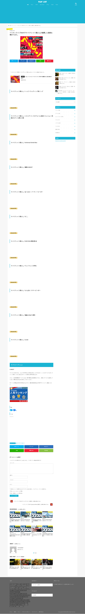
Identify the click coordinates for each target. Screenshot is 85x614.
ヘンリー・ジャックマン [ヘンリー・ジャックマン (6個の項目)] (14, 601)
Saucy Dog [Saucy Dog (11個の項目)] (21, 587)
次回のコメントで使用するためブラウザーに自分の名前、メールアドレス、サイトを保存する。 (29, 489)
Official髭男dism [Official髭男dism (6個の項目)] (12, 587)
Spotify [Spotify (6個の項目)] (25, 587)
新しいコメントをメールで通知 (16, 491)
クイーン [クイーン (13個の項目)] (18, 592)
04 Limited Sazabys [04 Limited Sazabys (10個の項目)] (13, 584)
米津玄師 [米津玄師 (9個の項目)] (17, 606)
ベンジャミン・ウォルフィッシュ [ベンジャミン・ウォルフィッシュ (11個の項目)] (24, 601)
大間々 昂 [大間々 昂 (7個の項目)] (11, 606)
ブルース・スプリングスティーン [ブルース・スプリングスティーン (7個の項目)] (23, 600)
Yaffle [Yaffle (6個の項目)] (20, 589)
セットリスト (42, 4)
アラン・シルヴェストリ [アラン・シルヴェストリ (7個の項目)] (14, 590)
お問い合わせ (41, 612)
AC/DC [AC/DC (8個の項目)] (22, 584)
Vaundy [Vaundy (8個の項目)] (17, 589)
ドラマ (36, 4)
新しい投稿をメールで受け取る (16, 493)
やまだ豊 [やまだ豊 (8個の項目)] (28, 589)
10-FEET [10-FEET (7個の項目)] (18, 584)
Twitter (35, 553)
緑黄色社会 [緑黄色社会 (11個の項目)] (21, 606)
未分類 (57, 132)
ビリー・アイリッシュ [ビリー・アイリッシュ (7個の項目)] (13, 600)
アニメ (32, 4)
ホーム (11, 612)
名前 (11, 475)
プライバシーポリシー (26, 612)
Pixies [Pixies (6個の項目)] (17, 587)
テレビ (57, 4)
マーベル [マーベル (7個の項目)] (18, 603)
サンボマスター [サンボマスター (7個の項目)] (12, 595)
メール (11, 480)
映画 (28, 4)
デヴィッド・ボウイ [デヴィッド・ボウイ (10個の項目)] (13, 598)
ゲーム (48, 4)
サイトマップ (34, 612)
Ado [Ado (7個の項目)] (25, 584)
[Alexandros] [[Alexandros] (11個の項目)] (24, 589)
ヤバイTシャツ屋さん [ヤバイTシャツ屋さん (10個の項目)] (24, 603)
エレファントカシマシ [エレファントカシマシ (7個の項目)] (22, 590)
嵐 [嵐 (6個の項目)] (14, 606)
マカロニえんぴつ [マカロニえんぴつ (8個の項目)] (13, 603)
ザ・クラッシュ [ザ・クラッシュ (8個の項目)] (18, 595)
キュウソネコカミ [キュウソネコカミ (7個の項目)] (13, 592)
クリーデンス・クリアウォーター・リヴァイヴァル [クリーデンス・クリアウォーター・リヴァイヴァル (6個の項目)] (18, 593)
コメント (12, 463)
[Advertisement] (42, 15)
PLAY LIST (42, 2)
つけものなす (20, 547)
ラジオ (52, 4)
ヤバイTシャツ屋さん (20, 443)
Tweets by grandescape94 (60, 140)
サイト (11, 484)
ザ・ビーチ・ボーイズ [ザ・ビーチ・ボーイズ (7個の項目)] (25, 595)
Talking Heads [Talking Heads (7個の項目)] (12, 589)
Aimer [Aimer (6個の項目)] (28, 584)
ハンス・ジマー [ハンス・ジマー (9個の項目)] (20, 598)
